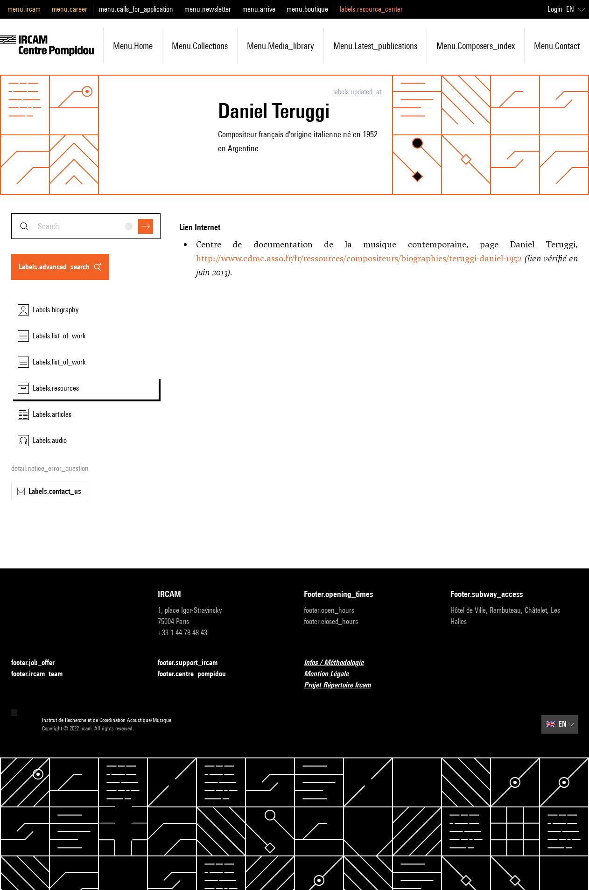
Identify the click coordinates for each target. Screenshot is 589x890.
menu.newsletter (207, 9)
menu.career (69, 9)
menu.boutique (307, 9)
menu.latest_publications (375, 46)
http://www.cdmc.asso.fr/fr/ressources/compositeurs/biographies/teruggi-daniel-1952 (359, 258)
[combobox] (86, 226)
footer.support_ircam (193, 663)
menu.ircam (24, 9)
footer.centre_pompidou (197, 674)
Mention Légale (332, 674)
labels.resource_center (371, 9)
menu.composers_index (475, 46)
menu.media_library (280, 46)
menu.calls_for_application (136, 9)
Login (554, 9)
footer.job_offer (38, 663)
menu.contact (557, 46)
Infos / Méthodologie (339, 663)
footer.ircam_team (42, 674)
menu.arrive (258, 9)
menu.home (133, 46)
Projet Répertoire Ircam (343, 685)
